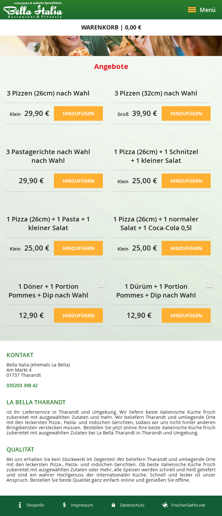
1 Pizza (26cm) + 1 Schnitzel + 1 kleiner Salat (156, 156)
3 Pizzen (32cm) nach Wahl (156, 93)
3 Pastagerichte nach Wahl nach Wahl (48, 156)
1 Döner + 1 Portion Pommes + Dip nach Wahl (48, 290)
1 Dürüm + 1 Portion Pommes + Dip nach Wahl (156, 290)
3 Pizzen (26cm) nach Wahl (48, 93)
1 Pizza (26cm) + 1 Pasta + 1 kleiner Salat (48, 223)
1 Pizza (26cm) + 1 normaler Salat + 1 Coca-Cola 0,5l (156, 223)
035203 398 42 (22, 385)
